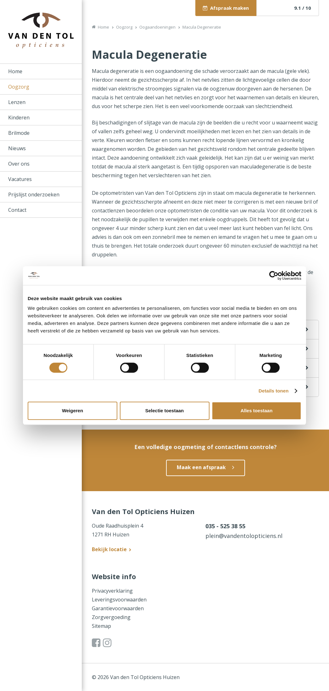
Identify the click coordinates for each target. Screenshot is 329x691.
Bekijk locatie (109, 549)
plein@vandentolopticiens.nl (243, 536)
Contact (17, 209)
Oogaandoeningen (157, 27)
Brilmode (19, 132)
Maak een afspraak (201, 467)
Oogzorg (18, 86)
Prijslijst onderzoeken (33, 194)
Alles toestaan (257, 410)
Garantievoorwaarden (118, 608)
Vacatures (20, 179)
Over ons (19, 163)
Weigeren (72, 410)
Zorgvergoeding (111, 617)
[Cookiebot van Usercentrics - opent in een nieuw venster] (273, 275)
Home (15, 71)
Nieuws (17, 148)
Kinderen (19, 117)
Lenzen (16, 102)
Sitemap (101, 625)
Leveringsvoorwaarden (119, 599)
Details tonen (273, 390)
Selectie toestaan (164, 410)
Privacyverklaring (112, 590)
